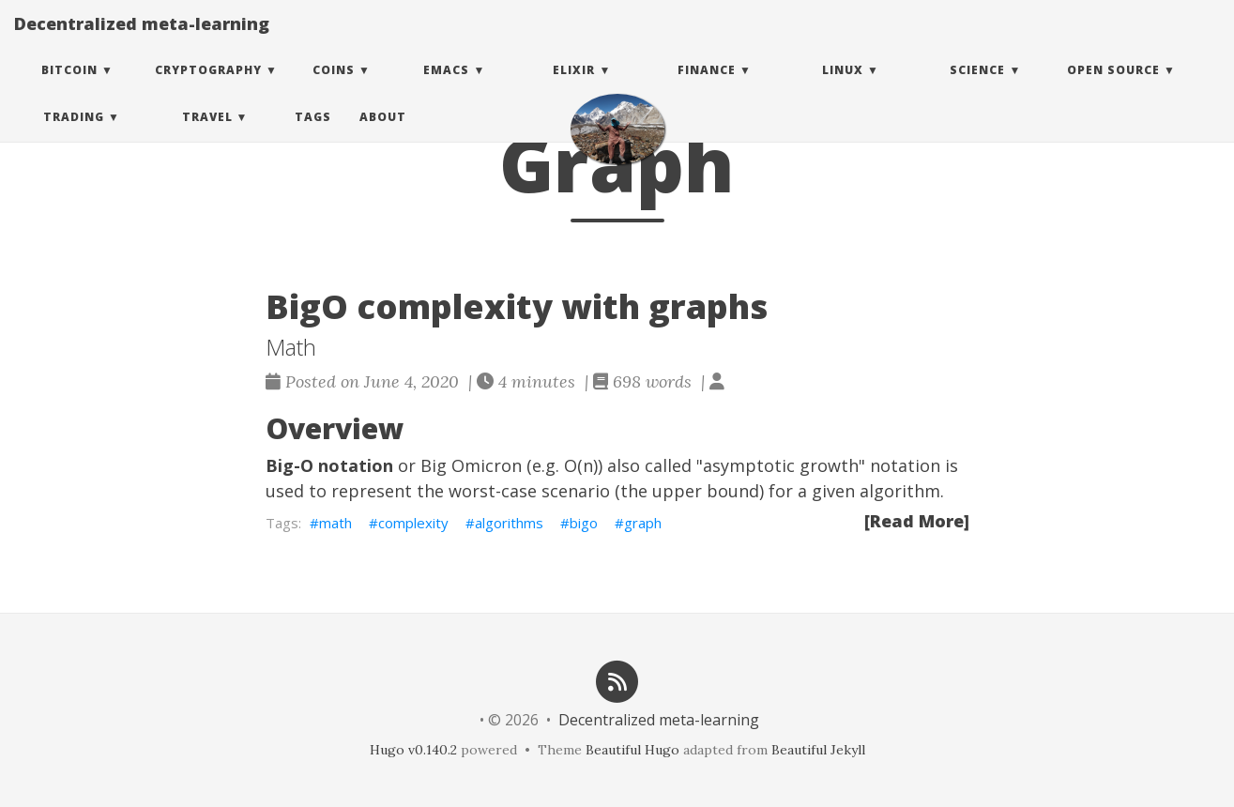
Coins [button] (333, 89)
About (382, 136)
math (335, 522)
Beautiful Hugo (632, 749)
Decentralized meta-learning (141, 42)
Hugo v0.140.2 (413, 749)
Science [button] (977, 89)
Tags (313, 136)
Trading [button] (73, 136)
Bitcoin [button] (69, 89)
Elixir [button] (574, 89)
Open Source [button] (1113, 89)
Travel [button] (207, 136)
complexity (413, 522)
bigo (584, 522)
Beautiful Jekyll (818, 749)
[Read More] (916, 521)
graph (643, 522)
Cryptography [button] (208, 89)
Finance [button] (707, 89)
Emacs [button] (446, 89)
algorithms (509, 522)
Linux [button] (842, 89)
